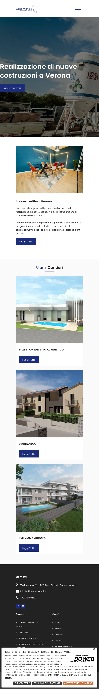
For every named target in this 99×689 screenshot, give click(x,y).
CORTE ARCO (27, 444)
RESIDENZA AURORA (32, 538)
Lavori (56, 640)
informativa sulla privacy (62, 675)
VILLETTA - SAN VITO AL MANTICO (41, 349)
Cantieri (57, 634)
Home (56, 622)
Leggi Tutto (26, 241)
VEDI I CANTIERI (12, 88)
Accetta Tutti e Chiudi (78, 683)
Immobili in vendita (62, 646)
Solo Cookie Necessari (47, 683)
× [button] (93, 649)
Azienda (57, 628)
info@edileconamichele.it (31, 591)
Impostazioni (22, 683)
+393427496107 (26, 597)
